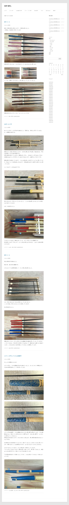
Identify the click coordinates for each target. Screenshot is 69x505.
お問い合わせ (48, 10)
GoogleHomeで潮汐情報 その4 (54, 27)
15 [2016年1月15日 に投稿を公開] (58, 69)
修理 (50, 53)
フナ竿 (51, 49)
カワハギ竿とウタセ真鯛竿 (13, 356)
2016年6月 (51, 94)
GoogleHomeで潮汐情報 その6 (54, 21)
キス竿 (5, 10)
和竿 (9, 116)
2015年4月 (51, 114)
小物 (9, 348)
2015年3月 (51, 115)
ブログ (42, 10)
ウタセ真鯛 (11, 490)
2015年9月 (51, 106)
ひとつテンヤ (52, 40)
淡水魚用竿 (36, 10)
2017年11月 (51, 82)
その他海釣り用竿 (19, 10)
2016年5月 (51, 95)
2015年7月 (51, 109)
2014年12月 (51, 120)
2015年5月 (51, 112)
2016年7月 (51, 92)
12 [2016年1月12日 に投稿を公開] (51, 69)
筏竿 (50, 46)
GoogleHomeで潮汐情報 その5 (54, 24)
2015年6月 (51, 111)
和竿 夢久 (7, 6)
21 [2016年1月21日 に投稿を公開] (56, 71)
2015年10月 (51, 105)
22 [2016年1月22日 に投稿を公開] (58, 71)
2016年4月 (51, 97)
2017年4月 (51, 85)
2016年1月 (51, 100)
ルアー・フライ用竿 (28, 10)
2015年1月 (51, 118)
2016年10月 (51, 88)
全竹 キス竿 (8, 124)
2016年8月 (51, 91)
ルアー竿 (51, 47)
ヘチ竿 (51, 44)
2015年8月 (51, 108)
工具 (50, 52)
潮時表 (54, 10)
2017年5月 (51, 83)
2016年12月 (51, 86)
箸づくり (7, 22)
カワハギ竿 (11, 10)
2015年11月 (51, 103)
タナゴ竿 (51, 50)
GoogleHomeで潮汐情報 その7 (54, 18)
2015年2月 (51, 117)
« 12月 (50, 74)
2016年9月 (51, 89)
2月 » (62, 74)
